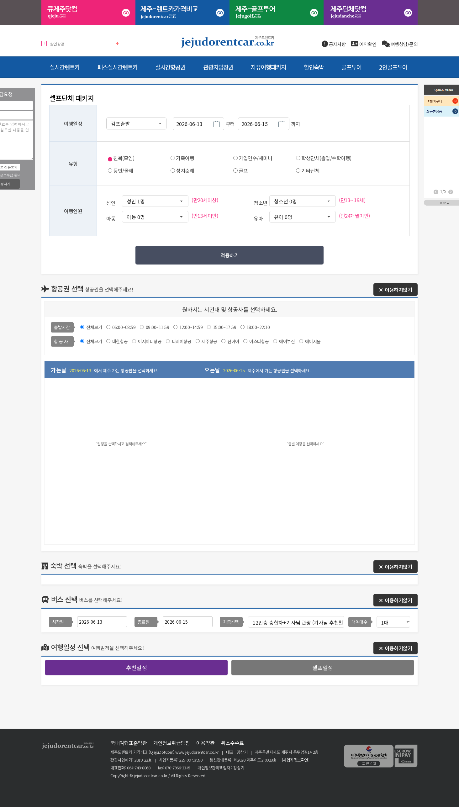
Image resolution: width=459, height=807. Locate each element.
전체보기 (94, 327)
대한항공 (120, 341)
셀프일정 (322, 667)
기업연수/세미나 (255, 158)
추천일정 (136, 667)
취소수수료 (232, 743)
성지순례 (185, 170)
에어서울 (313, 341)
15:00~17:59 (225, 327)
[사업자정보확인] (295, 760)
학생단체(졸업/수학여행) (326, 158)
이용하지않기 (395, 289)
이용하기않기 (395, 600)
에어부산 (287, 341)
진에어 (233, 341)
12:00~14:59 (191, 327)
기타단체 (310, 170)
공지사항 (334, 44)
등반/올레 (123, 170)
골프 (243, 170)
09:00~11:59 (158, 327)
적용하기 (229, 255)
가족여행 (185, 158)
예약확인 (363, 44)
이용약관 (205, 743)
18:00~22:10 (258, 327)
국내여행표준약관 (128, 743)
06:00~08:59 (124, 327)
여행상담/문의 (400, 44)
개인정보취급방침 (171, 743)
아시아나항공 (149, 341)
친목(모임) (123, 158)
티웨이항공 (182, 341)
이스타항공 (259, 341)
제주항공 (209, 341)
